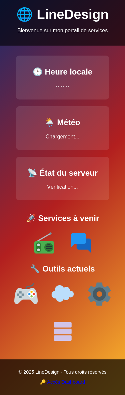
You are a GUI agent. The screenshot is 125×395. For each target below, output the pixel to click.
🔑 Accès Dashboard (62, 382)
